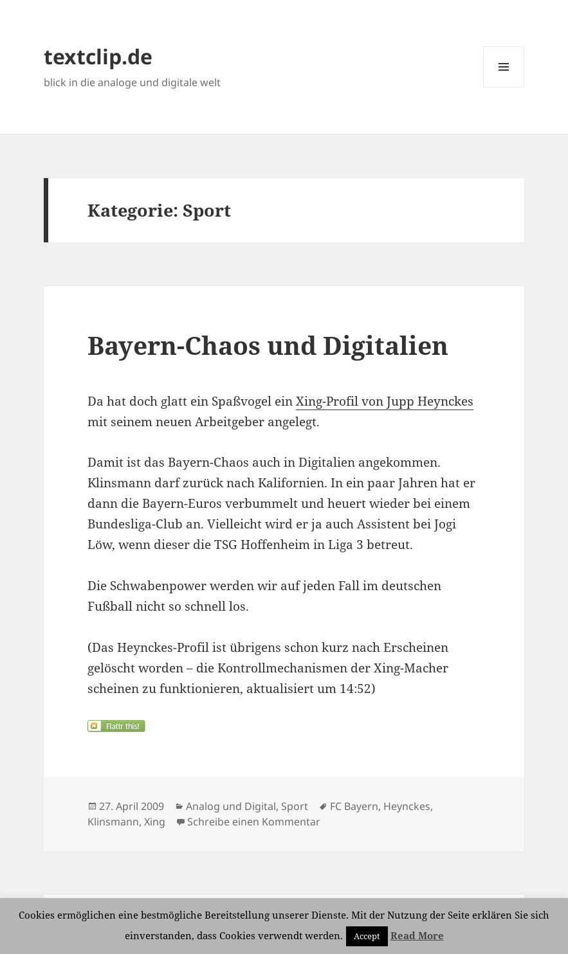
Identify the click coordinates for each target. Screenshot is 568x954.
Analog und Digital (231, 806)
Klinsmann (113, 822)
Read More (417, 935)
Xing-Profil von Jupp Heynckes (384, 401)
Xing (154, 822)
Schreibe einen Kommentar (253, 822)
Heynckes (406, 806)
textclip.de (98, 56)
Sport (294, 806)
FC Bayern (354, 806)
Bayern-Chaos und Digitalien (267, 345)
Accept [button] (367, 936)
